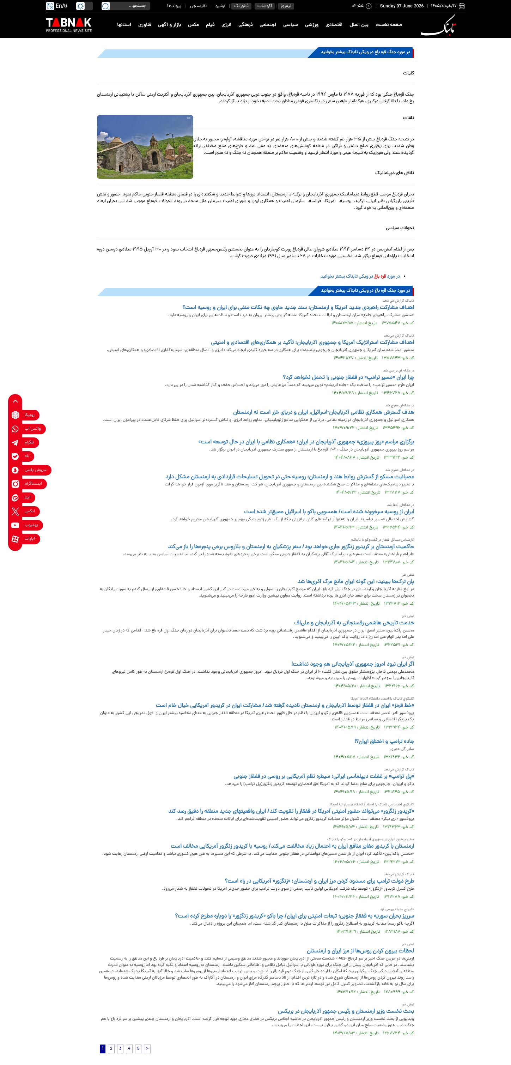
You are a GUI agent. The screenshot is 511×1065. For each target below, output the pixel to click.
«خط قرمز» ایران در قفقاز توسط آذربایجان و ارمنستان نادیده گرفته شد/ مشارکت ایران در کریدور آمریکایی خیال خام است (285, 706)
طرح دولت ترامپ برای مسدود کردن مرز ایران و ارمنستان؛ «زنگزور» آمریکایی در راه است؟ (319, 881)
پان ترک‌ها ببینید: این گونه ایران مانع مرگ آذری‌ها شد (355, 582)
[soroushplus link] (15, 470)
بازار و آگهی (169, 25)
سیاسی (290, 25)
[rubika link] (15, 415)
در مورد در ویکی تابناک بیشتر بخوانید (360, 276)
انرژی (226, 25)
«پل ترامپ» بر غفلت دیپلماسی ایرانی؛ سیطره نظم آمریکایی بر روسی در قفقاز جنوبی (323, 777)
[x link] (15, 511)
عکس (193, 25)
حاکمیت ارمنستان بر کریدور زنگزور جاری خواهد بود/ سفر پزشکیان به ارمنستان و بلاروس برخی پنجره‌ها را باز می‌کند (291, 547)
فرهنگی (245, 25)
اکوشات (264, 6)
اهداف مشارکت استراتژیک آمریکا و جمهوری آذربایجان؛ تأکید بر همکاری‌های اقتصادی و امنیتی (312, 343)
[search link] (106, 6)
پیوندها (174, 6)
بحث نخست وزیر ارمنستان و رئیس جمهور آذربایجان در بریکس (346, 1011)
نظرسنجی (198, 6)
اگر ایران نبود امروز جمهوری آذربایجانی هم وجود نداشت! (352, 664)
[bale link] (15, 456)
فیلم (210, 25)
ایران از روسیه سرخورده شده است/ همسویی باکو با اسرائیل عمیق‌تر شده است (329, 512)
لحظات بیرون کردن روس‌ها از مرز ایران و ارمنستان (360, 951)
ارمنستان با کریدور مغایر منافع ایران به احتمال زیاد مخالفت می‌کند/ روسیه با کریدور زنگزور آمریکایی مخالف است (292, 846)
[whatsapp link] (15, 428)
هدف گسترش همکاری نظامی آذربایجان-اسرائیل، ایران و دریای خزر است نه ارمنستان (323, 413)
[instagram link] (15, 483)
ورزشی (311, 25)
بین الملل (359, 25)
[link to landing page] (440, 25)
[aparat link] (15, 538)
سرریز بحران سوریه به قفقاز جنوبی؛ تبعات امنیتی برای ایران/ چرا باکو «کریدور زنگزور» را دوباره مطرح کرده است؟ (294, 916)
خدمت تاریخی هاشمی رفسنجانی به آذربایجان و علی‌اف (354, 623)
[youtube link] (15, 525)
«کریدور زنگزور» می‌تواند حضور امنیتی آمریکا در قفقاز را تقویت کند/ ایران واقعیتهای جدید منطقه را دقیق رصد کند (291, 811)
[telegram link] (15, 442)
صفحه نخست (389, 25)
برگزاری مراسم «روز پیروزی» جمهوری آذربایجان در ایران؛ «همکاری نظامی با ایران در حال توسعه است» (306, 442)
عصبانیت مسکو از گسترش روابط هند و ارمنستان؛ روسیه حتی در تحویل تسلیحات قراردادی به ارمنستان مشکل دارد (289, 477)
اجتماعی (268, 25)
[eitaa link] (15, 497)
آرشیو (220, 6)
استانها (124, 25)
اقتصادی (334, 25)
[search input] (126, 6)
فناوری (144, 25)
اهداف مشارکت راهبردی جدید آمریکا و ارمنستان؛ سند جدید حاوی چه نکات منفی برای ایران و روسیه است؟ (298, 308)
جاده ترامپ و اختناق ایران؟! (384, 742)
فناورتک (241, 6)
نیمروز (286, 6)
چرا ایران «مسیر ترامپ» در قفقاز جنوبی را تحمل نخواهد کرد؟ (348, 378)
